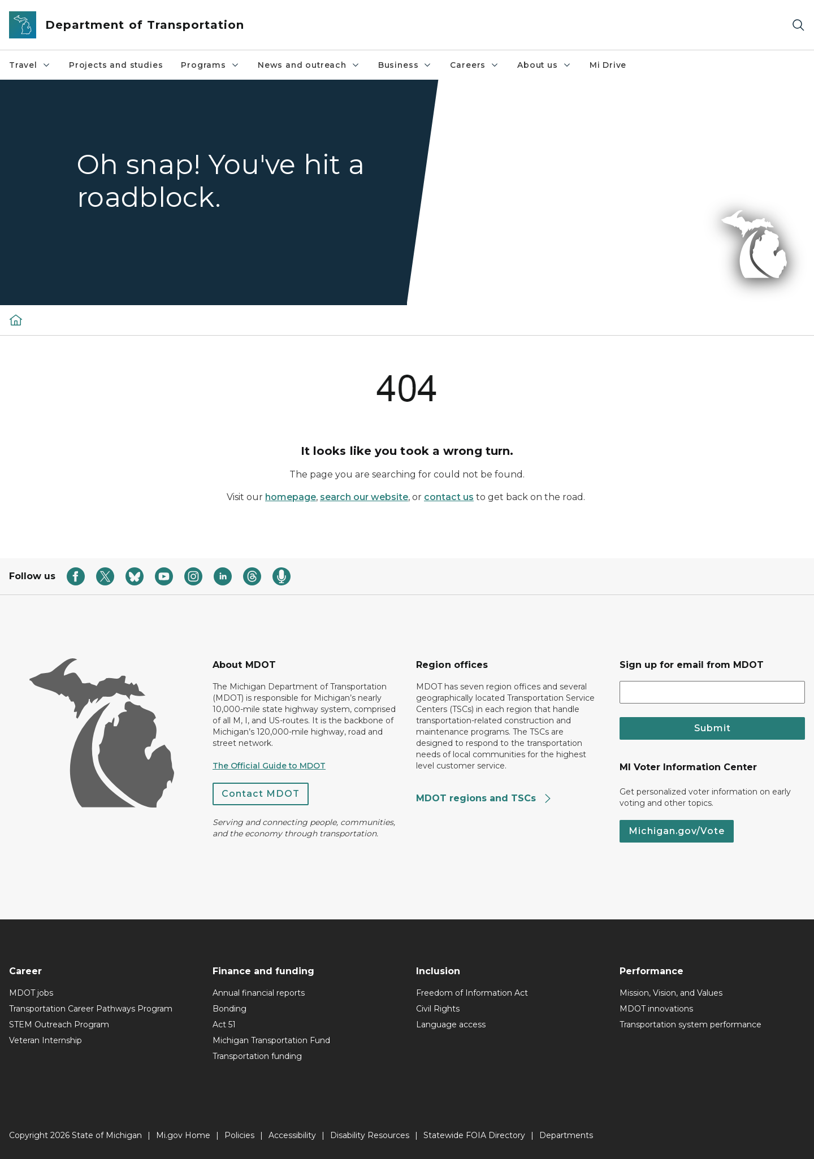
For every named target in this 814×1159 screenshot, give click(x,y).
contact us (449, 497)
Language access (451, 1024)
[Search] (798, 25)
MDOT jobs (31, 993)
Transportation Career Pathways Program (90, 1009)
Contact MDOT (261, 793)
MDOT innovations (656, 1009)
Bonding (229, 1009)
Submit (712, 728)
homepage (290, 497)
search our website (364, 497)
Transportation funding (257, 1056)
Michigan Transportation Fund (271, 1040)
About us (544, 65)
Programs (210, 65)
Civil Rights (438, 1009)
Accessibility (292, 1135)
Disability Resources (369, 1135)
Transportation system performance (690, 1024)
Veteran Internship (45, 1040)
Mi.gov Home (183, 1135)
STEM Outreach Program (59, 1024)
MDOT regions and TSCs (484, 798)
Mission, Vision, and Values (671, 993)
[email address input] (712, 692)
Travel (30, 65)
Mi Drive (608, 65)
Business (405, 65)
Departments (566, 1135)
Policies (239, 1135)
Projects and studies (116, 65)
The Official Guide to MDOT (269, 766)
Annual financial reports (259, 993)
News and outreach (309, 65)
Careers (474, 65)
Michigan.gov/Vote (677, 831)
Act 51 (224, 1024)
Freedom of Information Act (472, 993)
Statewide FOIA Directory (474, 1135)
